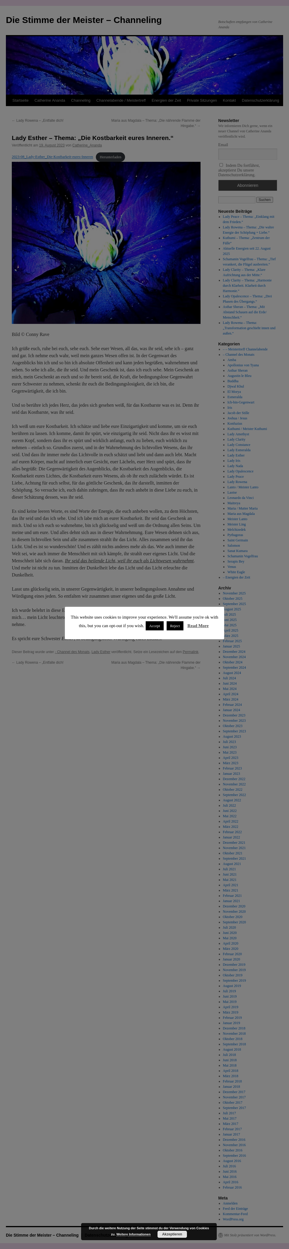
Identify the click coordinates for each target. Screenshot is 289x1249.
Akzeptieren (172, 1234)
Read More (198, 625)
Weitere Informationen (133, 1234)
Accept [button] (154, 626)
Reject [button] (175, 626)
